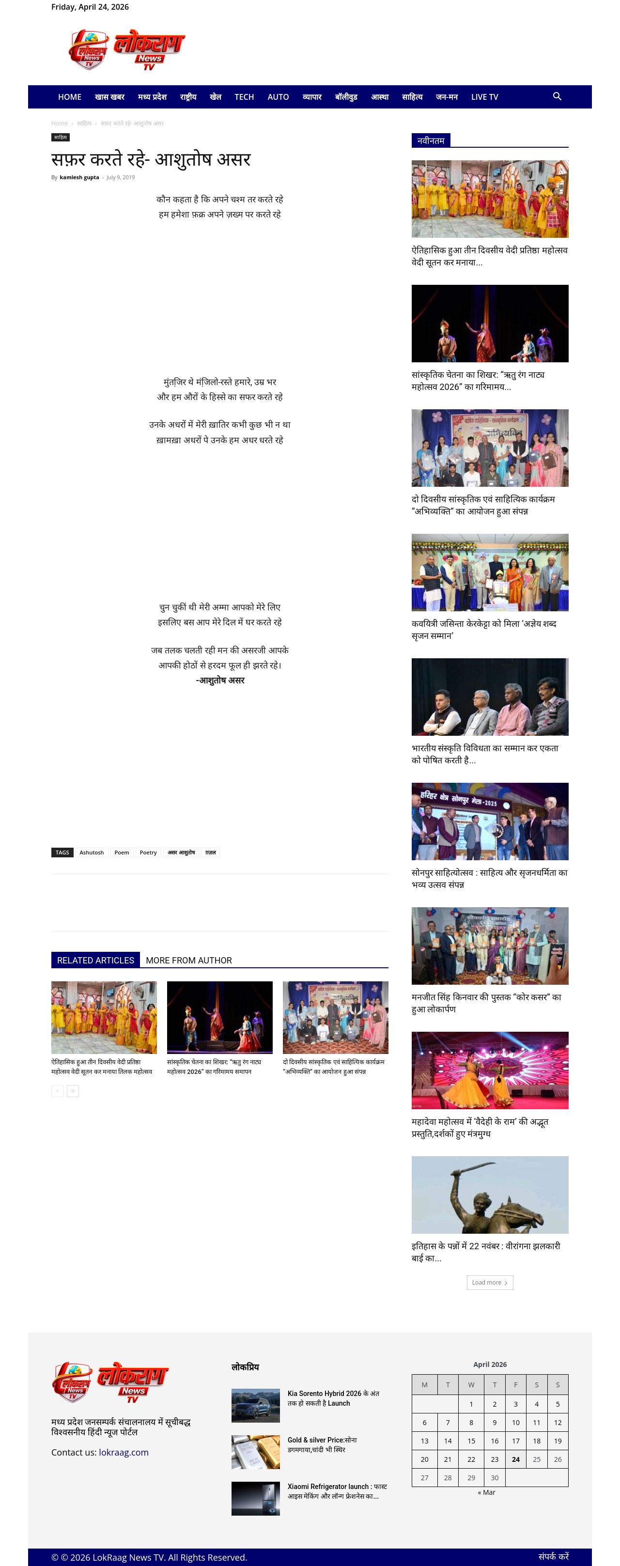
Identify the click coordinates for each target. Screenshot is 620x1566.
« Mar (487, 1492)
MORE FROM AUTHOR (189, 960)
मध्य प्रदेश (152, 97)
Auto (278, 97)
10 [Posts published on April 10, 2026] (516, 1422)
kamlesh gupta (79, 177)
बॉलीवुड (346, 97)
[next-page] (73, 1091)
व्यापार (312, 97)
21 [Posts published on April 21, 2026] (448, 1459)
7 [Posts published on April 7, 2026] (448, 1422)
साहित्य (412, 97)
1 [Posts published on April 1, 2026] (471, 1404)
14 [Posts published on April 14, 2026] (448, 1440)
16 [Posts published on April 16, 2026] (495, 1440)
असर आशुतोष (181, 852)
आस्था (379, 97)
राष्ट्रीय (188, 97)
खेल (215, 97)
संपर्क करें (554, 1556)
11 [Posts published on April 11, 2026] (537, 1422)
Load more (490, 1282)
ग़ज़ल (210, 852)
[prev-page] (57, 1091)
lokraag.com (124, 1452)
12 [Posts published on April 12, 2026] (558, 1422)
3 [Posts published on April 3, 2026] (516, 1404)
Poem (122, 852)
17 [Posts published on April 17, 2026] (516, 1440)
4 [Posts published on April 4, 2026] (537, 1404)
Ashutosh (92, 852)
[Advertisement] (219, 303)
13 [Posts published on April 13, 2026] (425, 1440)
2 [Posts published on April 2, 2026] (495, 1404)
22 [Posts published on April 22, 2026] (471, 1459)
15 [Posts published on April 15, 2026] (471, 1440)
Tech (244, 97)
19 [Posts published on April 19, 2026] (558, 1440)
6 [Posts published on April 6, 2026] (425, 1422)
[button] (557, 97)
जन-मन (447, 97)
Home (69, 97)
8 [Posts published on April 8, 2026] (471, 1422)
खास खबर (109, 97)
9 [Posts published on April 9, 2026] (495, 1422)
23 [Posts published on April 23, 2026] (495, 1459)
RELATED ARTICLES (95, 960)
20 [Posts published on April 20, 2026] (425, 1459)
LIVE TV (484, 97)
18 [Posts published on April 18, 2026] (537, 1440)
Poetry (148, 852)
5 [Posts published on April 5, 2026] (558, 1404)
